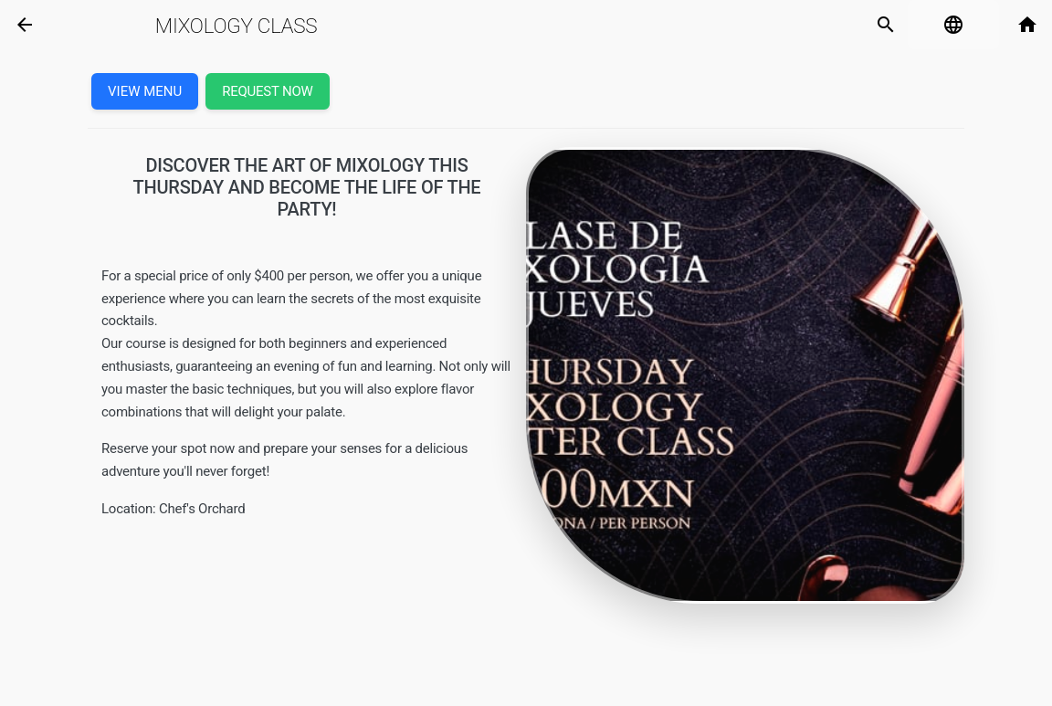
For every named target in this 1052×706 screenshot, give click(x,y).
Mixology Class (236, 25)
